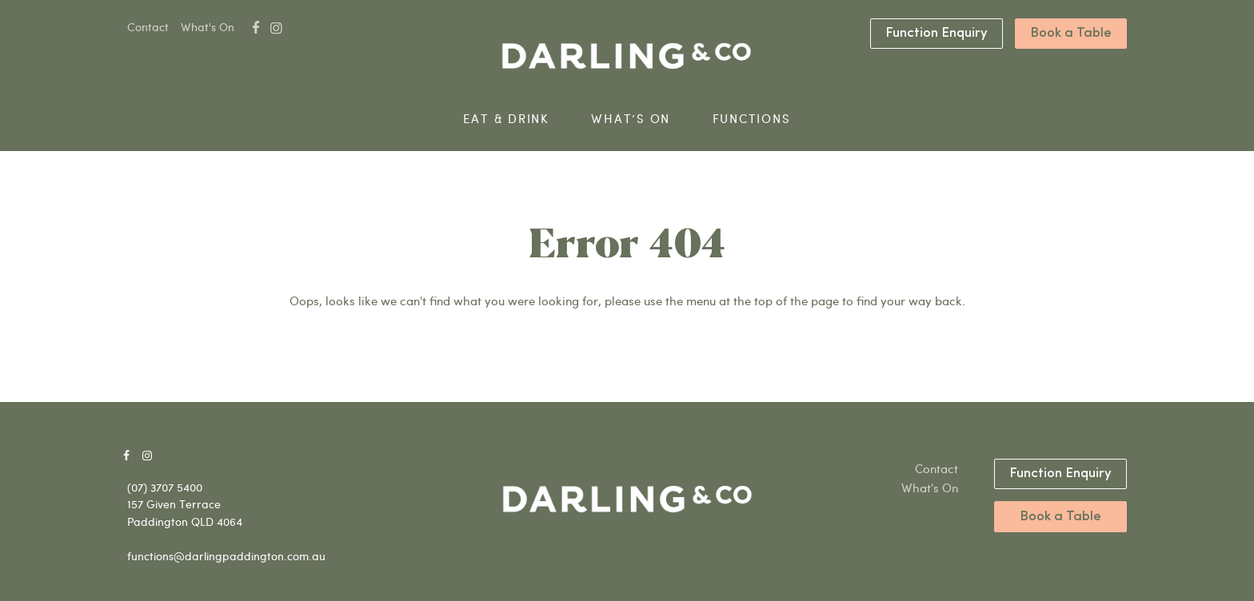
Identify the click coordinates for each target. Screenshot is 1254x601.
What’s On (630, 119)
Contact (148, 26)
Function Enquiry (936, 33)
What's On (207, 26)
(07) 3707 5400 (164, 487)
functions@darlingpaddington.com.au (226, 555)
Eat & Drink (506, 119)
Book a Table (1071, 33)
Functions (752, 119)
